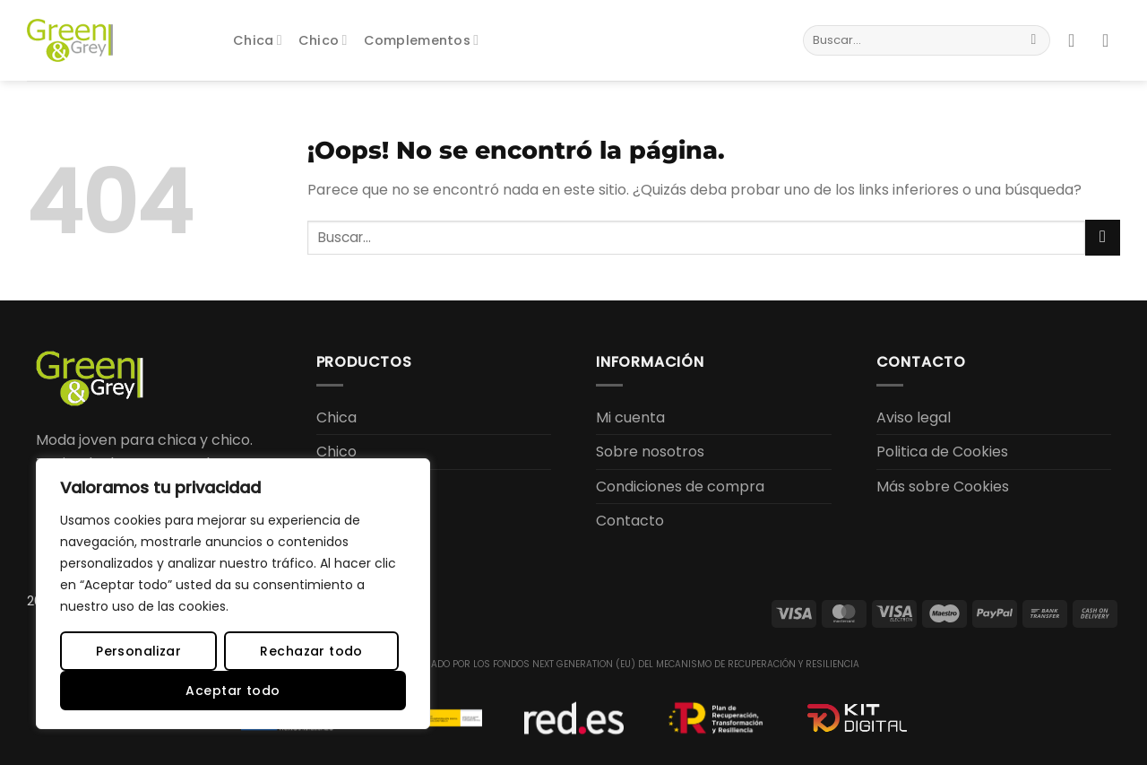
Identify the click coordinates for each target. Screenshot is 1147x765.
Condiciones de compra (680, 486)
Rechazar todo (311, 651)
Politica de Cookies (942, 451)
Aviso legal (913, 417)
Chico (323, 40)
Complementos (421, 40)
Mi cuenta (630, 417)
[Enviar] (1033, 40)
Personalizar (138, 651)
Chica (257, 40)
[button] (1077, 40)
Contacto (630, 520)
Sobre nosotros (650, 451)
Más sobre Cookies (942, 486)
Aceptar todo (232, 691)
